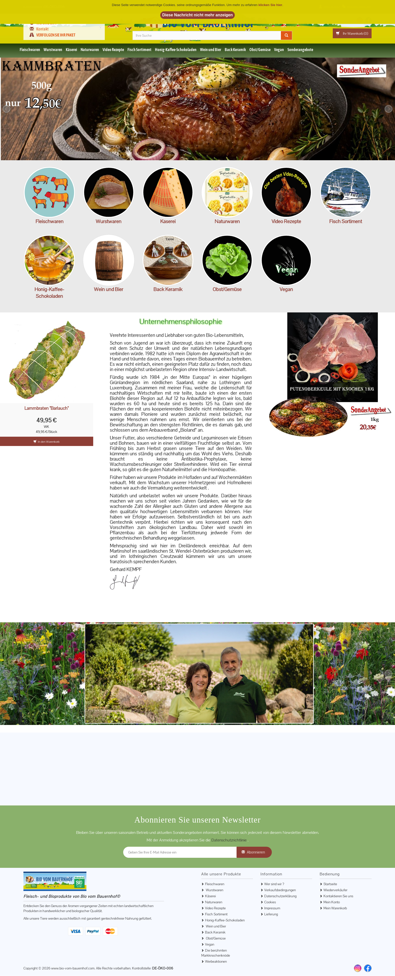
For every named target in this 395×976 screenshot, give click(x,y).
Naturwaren (90, 50)
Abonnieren (256, 852)
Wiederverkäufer (335, 890)
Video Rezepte (113, 50)
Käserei (71, 50)
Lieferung (271, 914)
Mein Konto (331, 902)
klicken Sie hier (270, 5)
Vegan (279, 50)
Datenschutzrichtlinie (229, 840)
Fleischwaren (30, 50)
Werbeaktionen (216, 961)
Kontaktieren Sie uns (338, 896)
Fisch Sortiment (139, 50)
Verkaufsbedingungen (280, 890)
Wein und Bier (210, 50)
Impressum (272, 908)
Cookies (270, 902)
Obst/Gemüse (260, 50)
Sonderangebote (300, 50)
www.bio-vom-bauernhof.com (72, 968)
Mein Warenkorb (335, 908)
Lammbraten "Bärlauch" (46, 408)
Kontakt (42, 29)
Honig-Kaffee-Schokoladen (175, 50)
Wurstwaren (53, 50)
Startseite (330, 884)
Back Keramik (235, 50)
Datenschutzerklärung (280, 896)
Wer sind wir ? (274, 884)
